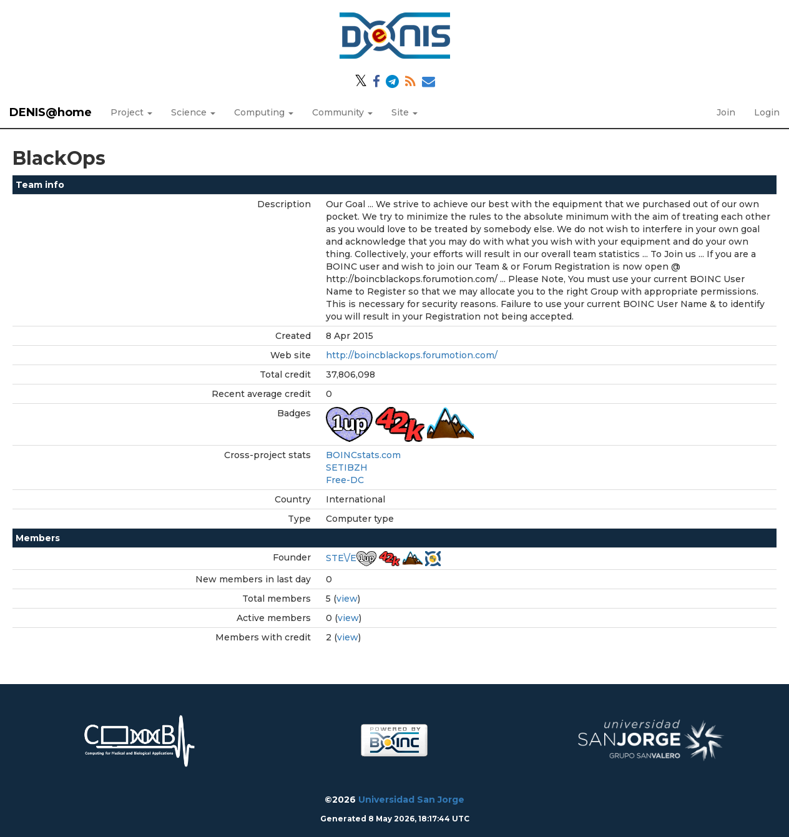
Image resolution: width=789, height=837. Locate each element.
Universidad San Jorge (411, 799)
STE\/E (341, 558)
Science (193, 112)
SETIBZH (347, 467)
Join (726, 112)
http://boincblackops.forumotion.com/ (411, 355)
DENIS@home (50, 112)
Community (342, 112)
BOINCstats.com (363, 455)
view (347, 598)
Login (767, 112)
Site (404, 112)
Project (131, 112)
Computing (263, 112)
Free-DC (345, 480)
